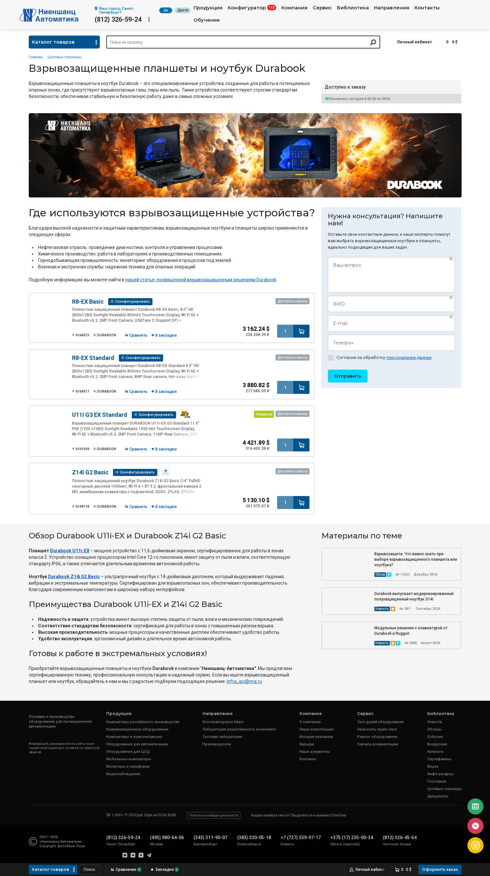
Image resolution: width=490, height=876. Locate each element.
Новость (382, 609)
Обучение (206, 20)
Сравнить (138, 335)
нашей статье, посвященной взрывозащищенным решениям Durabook (200, 279)
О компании (310, 722)
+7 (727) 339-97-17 (301, 837)
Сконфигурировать (132, 301)
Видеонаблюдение (123, 774)
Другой (182, 10)
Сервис (322, 8)
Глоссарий (436, 781)
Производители (217, 744)
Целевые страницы (64, 57)
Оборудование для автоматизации (137, 744)
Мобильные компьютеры (128, 759)
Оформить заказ (440, 869)
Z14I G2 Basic (90, 472)
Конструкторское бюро (223, 722)
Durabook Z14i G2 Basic (74, 576)
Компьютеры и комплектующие (134, 737)
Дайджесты (437, 796)
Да (165, 10)
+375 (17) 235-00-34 (351, 837)
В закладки (166, 335)
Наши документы (314, 752)
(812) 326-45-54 (400, 837)
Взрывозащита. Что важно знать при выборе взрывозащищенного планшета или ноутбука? (415, 559)
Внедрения (437, 744)
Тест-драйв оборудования (380, 722)
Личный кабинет (414, 41)
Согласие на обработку (380, 357)
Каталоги (435, 752)
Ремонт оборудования (377, 737)
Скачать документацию (377, 744)
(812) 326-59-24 (118, 19)
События (435, 737)
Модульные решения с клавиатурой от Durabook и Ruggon (410, 631)
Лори (80, 846)
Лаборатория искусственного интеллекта (239, 729)
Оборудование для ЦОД (128, 752)
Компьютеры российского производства (142, 722)
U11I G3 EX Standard (99, 414)
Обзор (380, 574)
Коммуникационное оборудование (137, 729)
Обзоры (434, 729)
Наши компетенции (316, 729)
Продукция (208, 8)
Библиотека (353, 8)
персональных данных (409, 357)
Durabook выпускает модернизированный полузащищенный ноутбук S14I (414, 596)
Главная (36, 57)
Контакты (427, 8)
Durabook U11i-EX (69, 550)
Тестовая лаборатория (222, 737)
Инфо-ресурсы (440, 774)
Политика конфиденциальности (213, 815)
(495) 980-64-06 (167, 837)
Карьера (306, 744)
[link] (244, 681)
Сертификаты (439, 759)
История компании (316, 737)
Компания (294, 8)
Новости (434, 722)
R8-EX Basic (88, 301)
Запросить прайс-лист (377, 729)
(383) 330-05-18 (254, 837)
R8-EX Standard (93, 357)
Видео (433, 766)
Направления (391, 8)
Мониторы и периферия (128, 766)
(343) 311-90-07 (210, 837)
